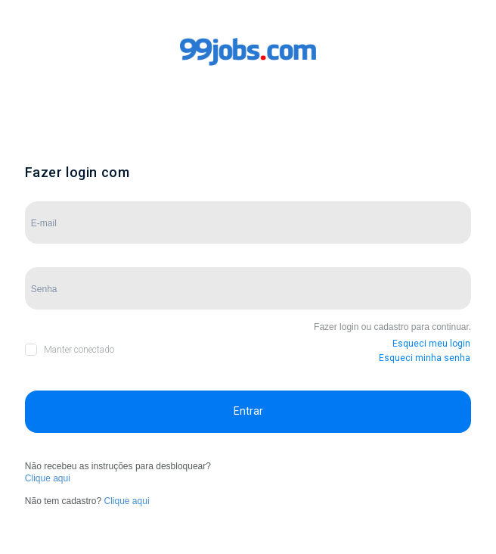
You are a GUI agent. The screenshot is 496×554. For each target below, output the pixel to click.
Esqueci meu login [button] (431, 343)
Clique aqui (47, 478)
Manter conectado (79, 349)
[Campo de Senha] (248, 288)
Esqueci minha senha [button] (424, 358)
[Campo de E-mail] (248, 222)
